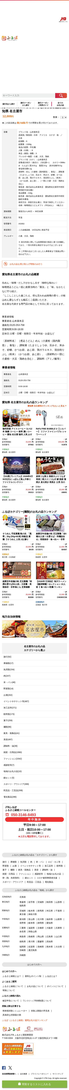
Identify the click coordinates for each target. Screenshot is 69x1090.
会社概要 (23, 1074)
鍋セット (29, 878)
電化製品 (49, 882)
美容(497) (8, 739)
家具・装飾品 (24, 870)
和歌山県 (32, 931)
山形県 (59, 902)
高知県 (50, 941)
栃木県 (31, 911)
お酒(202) (8, 695)
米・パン (40, 862)
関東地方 (6, 910)
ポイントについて (55, 986)
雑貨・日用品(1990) (13, 752)
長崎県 (41, 946)
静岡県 (41, 923)
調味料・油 (47, 870)
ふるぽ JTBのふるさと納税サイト (11, 48)
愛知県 (4, 452)
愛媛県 (41, 941)
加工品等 (49, 866)
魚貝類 (23, 862)
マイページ (45, 5)
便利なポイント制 (33, 976)
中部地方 (5, 449)
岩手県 (31, 902)
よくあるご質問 (36, 5)
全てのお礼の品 (60, 104)
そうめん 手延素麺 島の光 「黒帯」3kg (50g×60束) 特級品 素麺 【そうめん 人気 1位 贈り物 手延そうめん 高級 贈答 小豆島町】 (17, 539)
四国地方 (5, 554)
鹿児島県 (32, 950)
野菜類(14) (8, 688)
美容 (36, 870)
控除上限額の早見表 (40, 1011)
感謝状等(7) (9, 765)
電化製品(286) (10, 797)
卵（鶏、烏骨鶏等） (11, 878)
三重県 (23, 928)
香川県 (4, 557)
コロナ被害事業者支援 (47, 878)
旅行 (4, 862)
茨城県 (23, 911)
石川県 (41, 919)
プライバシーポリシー (40, 1074)
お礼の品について (35, 986)
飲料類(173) (9, 714)
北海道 (38, 605)
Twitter (10, 1067)
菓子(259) (8, 720)
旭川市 (44, 605)
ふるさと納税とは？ (11, 976)
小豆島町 (12, 557)
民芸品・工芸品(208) (13, 790)
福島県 (23, 905)
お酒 (14, 866)
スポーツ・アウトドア (12, 882)
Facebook (4, 1067)
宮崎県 (23, 950)
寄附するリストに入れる (36, 1084)
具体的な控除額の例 (11, 1015)
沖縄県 (23, 955)
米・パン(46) (9, 682)
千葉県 (59, 911)
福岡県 (23, 946)
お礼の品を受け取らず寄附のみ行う (26, 264)
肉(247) (7, 676)
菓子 (4, 870)
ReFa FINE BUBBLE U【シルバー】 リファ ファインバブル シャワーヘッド (51, 432)
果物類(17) (8, 663)
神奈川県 (32, 914)
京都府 (41, 928)
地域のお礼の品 (54, 874)
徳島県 (23, 941)
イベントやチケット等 (30, 866)
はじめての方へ (26, 5)
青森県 (23, 902)
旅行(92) (7, 657)
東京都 (23, 914)
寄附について (8, 990)
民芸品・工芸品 (34, 882)
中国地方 (39, 554)
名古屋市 (12, 452)
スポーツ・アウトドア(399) (16, 784)
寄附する (52, 5)
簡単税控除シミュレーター (14, 1011)
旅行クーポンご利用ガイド (43, 104)
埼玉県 (50, 911)
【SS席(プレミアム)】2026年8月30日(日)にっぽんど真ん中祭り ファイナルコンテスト (17, 479)
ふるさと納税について (12, 986)
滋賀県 (31, 928)
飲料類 (60, 866)
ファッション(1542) (13, 759)
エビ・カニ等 (54, 862)
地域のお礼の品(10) (13, 771)
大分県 (59, 946)
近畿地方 (6, 928)
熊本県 (50, 946)
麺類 (12, 870)
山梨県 (59, 919)
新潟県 (23, 919)
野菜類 (5, 866)
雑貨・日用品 (8, 874)
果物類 (13, 862)
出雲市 (44, 557)
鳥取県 (23, 936)
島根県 (38, 557)
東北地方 (6, 902)
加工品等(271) (10, 707)
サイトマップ (58, 1074)
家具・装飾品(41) (12, 733)
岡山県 (41, 936)
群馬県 (41, 911)
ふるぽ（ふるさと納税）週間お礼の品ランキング (24, 1020)
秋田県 (50, 902)
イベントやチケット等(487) (16, 701)
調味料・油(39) (10, 746)
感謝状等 (39, 874)
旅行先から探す (8, 104)
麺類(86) (7, 727)
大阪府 (50, 928)
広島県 (50, 936)
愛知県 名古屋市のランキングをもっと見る (46, 406)
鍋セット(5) (9, 778)
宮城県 (41, 902)
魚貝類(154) (9, 669)
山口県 (59, 936)
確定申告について (10, 1000)
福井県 (50, 919)
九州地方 (6, 946)
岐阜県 (31, 923)
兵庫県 (59, 928)
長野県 (23, 923)
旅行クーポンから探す (26, 104)
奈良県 (23, 931)
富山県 (31, 919)
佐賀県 (31, 946)
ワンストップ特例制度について (37, 1000)
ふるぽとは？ (51, 976)
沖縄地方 (6, 955)
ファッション (25, 874)
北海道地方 (40, 602)
